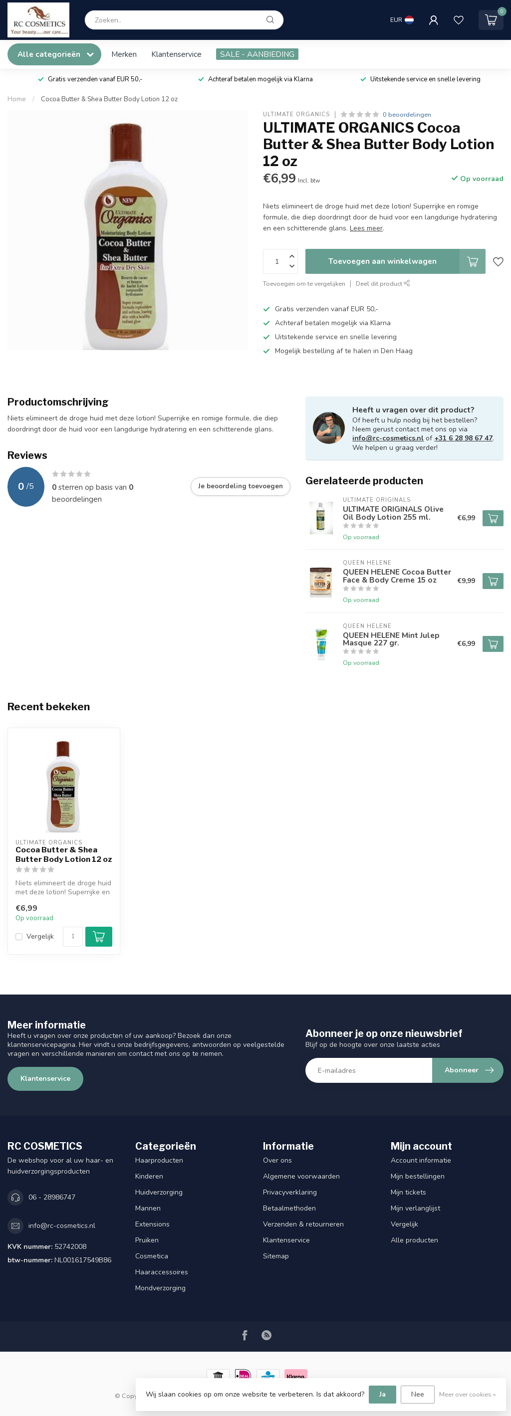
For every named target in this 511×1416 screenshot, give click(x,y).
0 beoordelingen (407, 114)
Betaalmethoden (289, 1208)
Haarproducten (159, 1160)
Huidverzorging (159, 1192)
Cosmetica (151, 1256)
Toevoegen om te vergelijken (304, 283)
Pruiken (147, 1240)
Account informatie (421, 1160)
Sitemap (276, 1256)
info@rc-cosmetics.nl (388, 438)
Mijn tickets (408, 1192)
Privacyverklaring (290, 1192)
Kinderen (149, 1176)
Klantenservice (176, 54)
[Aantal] (73, 937)
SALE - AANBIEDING (257, 54)
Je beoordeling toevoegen (240, 486)
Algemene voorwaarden (301, 1176)
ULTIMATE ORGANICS (296, 114)
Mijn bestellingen (418, 1176)
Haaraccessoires (161, 1272)
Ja (382, 1394)
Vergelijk (40, 936)
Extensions (152, 1224)
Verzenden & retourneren (303, 1224)
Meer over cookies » (467, 1394)
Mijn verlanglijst (415, 1208)
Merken (124, 54)
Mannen (148, 1208)
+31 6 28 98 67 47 (463, 438)
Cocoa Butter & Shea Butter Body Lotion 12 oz (109, 99)
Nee (417, 1394)
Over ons (277, 1160)
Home (16, 99)
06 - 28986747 (51, 1197)
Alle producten (414, 1240)
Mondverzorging (160, 1288)
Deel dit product (383, 283)
